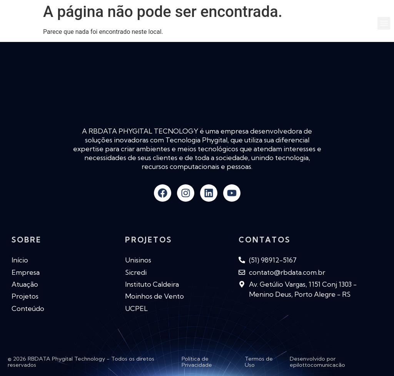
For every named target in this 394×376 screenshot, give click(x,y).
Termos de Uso (259, 361)
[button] (383, 23)
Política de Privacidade (197, 361)
